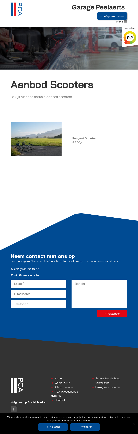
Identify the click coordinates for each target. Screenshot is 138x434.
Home (58, 378)
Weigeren (87, 426)
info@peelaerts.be (25, 275)
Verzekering (102, 382)
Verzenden (113, 313)
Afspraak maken (114, 16)
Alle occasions (64, 387)
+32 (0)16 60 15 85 (25, 269)
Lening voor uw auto (107, 387)
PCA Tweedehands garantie (64, 393)
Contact (60, 400)
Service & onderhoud (107, 378)
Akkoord (55, 426)
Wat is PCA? (62, 382)
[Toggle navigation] (125, 22)
